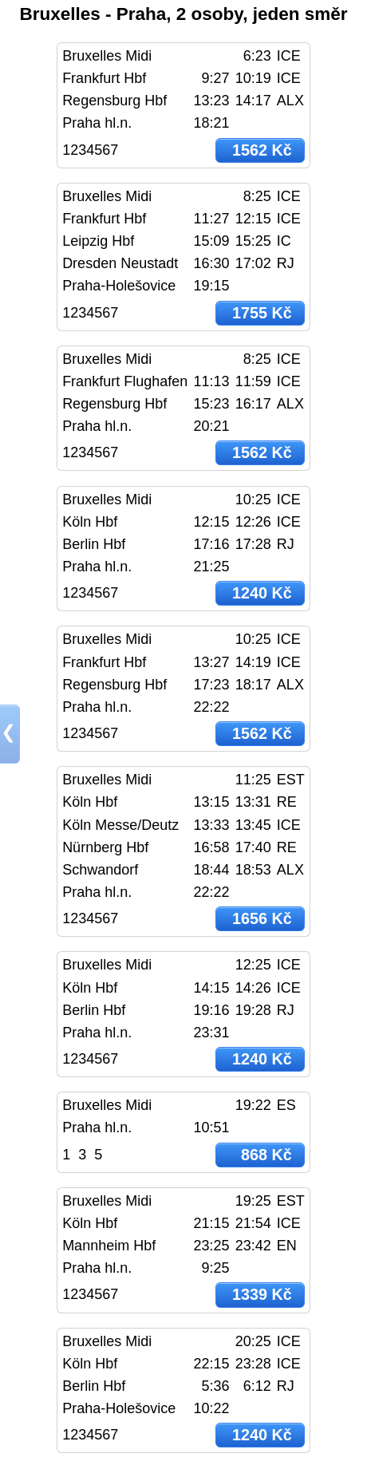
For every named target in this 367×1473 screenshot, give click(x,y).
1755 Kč (262, 313)
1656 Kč (262, 918)
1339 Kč (262, 1294)
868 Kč (266, 1154)
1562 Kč (262, 150)
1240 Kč (262, 593)
